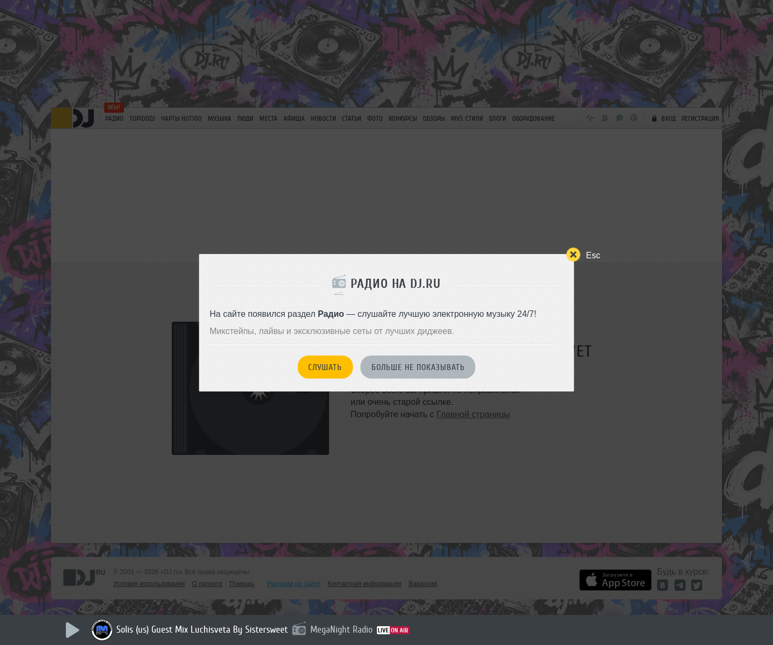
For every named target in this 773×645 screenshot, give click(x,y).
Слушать (325, 367)
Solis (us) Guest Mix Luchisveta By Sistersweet (202, 629)
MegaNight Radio (341, 629)
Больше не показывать (418, 367)
